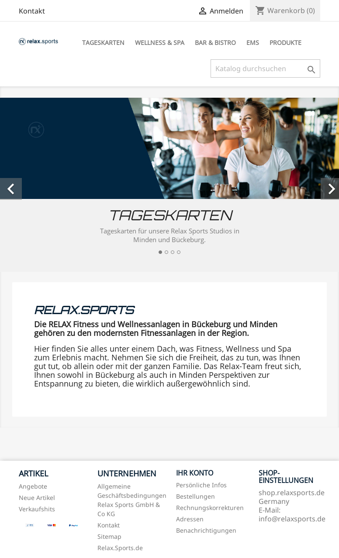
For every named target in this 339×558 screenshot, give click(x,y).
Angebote (33, 486)
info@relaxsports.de (292, 519)
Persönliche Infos (201, 485)
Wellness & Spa (159, 42)
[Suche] (265, 68)
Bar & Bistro (215, 42)
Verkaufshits (37, 509)
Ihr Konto (194, 473)
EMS (252, 42)
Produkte (285, 42)
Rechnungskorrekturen (210, 507)
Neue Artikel (37, 497)
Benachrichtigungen (206, 530)
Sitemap (109, 536)
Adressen (190, 519)
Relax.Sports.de (120, 548)
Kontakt (32, 11)
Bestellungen (195, 496)
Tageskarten (103, 42)
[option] (169, 179)
